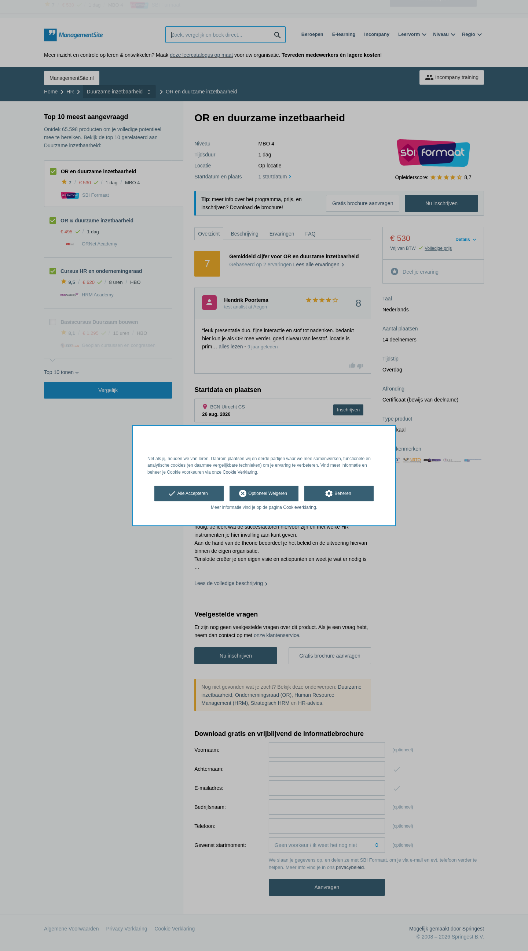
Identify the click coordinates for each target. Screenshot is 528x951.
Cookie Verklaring (240, 472)
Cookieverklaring (299, 507)
